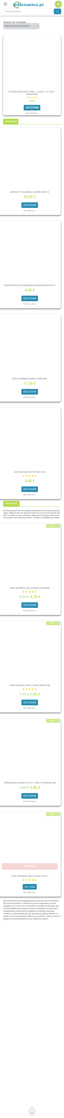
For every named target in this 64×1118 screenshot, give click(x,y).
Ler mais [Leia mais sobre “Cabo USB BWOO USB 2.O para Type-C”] (30, 887)
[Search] (57, 11)
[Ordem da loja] (21, 26)
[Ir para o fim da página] (32, 1111)
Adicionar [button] (32, 107)
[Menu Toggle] (58, 4)
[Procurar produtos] (32, 11)
